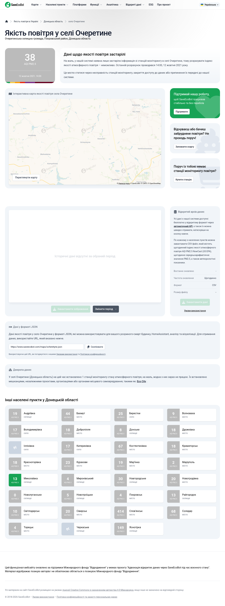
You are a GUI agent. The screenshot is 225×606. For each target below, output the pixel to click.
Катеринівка (92, 446)
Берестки (145, 413)
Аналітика (114, 4)
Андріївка (39, 413)
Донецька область (53, 21)
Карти (36, 4)
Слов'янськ (145, 511)
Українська (209, 4)
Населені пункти (57, 4)
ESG (151, 4)
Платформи (79, 4)
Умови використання (195, 310)
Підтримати (182, 111)
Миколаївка (39, 478)
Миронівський (92, 478)
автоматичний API (183, 226)
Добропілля (92, 430)
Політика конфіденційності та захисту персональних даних (87, 597)
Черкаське (92, 527)
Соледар (198, 511)
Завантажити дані (195, 302)
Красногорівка (39, 462)
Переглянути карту (26, 177)
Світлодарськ (39, 511)
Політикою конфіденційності (92, 354)
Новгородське (145, 478)
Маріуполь (198, 462)
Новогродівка (198, 478)
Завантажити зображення (70, 309)
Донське (145, 430)
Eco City (141, 381)
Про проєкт (164, 4)
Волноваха (198, 413)
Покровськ (145, 495)
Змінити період (106, 309)
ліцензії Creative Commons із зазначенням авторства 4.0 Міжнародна (97, 590)
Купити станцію (184, 179)
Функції (96, 4)
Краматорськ (198, 446)
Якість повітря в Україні (26, 21)
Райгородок (198, 495)
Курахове (92, 462)
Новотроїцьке (92, 495)
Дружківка (198, 430)
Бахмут (92, 413)
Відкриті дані (135, 4)
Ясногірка (145, 527)
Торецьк (39, 527)
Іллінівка (39, 446)
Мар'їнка (145, 462)
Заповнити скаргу (185, 147)
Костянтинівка (145, 446)
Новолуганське (39, 495)
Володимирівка (39, 430)
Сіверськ (92, 511)
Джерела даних (124, 183)
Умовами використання (66, 354)
